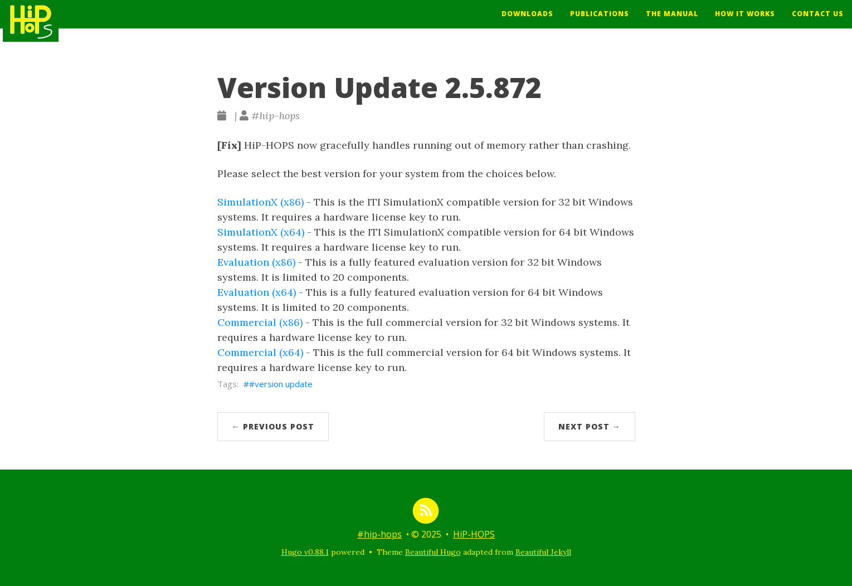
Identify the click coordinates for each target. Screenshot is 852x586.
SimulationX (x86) (260, 202)
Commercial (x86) (260, 322)
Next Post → (589, 426)
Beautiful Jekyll (543, 552)
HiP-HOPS (474, 534)
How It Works (745, 22)
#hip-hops (379, 534)
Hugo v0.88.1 (305, 552)
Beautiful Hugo (433, 552)
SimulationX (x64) (260, 232)
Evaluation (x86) (256, 262)
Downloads (527, 22)
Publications (599, 22)
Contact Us (818, 22)
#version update (281, 383)
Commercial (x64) (260, 352)
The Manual (672, 22)
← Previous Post (273, 426)
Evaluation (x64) (256, 292)
